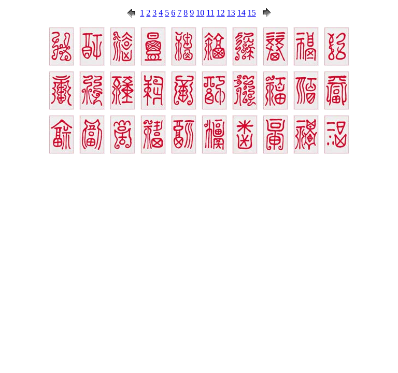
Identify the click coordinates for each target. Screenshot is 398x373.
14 (241, 12)
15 (252, 12)
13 (231, 12)
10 (200, 12)
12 (221, 12)
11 (210, 12)
